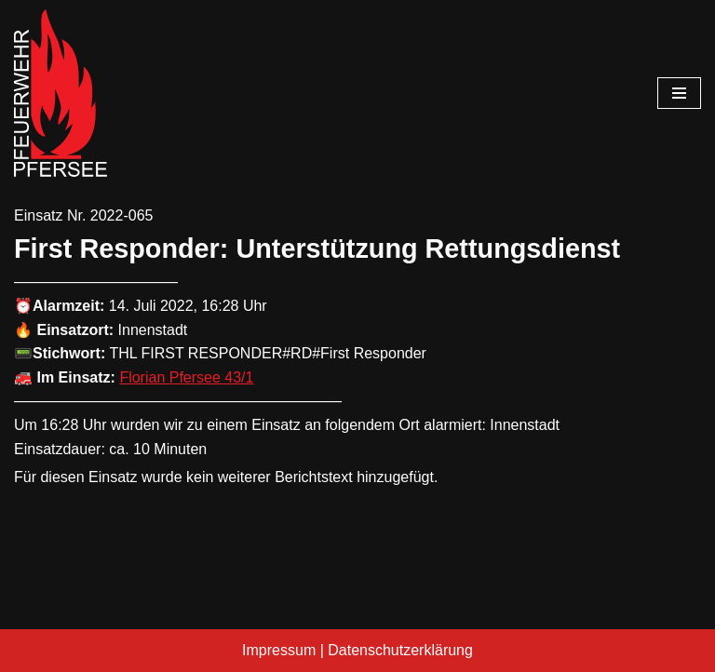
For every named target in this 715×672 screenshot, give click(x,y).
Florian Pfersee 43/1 (186, 377)
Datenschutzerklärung (400, 650)
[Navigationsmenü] (679, 93)
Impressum (279, 650)
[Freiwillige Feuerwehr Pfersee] (60, 93)
